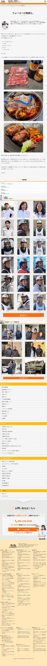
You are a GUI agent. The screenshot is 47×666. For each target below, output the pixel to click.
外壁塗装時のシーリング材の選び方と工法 (39, 579)
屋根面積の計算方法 (6, 556)
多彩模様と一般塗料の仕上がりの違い (24, 587)
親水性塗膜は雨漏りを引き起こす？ (39, 630)
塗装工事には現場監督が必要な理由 (24, 561)
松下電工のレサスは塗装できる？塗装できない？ (8, 622)
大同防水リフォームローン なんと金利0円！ (8, 655)
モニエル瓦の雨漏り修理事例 (7, 642)
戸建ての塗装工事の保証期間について (39, 561)
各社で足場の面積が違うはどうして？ (8, 558)
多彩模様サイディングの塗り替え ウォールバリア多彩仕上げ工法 (24, 599)
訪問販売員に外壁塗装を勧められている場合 (24, 555)
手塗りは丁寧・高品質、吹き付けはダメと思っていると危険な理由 (39, 564)
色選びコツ (19, 627)
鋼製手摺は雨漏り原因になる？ (8, 637)
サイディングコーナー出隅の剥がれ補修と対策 (39, 635)
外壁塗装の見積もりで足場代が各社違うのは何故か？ (8, 564)
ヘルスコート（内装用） (6, 599)
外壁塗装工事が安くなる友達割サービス (8, 647)
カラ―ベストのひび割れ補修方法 (8, 613)
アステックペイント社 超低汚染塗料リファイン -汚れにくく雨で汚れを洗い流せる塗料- (8, 584)
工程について (35, 574)
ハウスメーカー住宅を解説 (7, 627)
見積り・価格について (6, 550)
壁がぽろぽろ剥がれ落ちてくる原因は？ (39, 644)
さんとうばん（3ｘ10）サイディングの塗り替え (8, 610)
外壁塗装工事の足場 (37, 581)
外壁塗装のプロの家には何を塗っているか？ (24, 576)
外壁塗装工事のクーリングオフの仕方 (24, 564)
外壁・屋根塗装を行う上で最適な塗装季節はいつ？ (39, 552)
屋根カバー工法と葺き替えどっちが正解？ (8, 616)
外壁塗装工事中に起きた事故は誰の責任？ (24, 569)
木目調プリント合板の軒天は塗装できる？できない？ (8, 604)
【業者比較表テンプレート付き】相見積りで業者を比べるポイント (8, 552)
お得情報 (3, 644)
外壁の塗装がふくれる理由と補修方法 (39, 633)
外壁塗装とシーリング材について (39, 584)
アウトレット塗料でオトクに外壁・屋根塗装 (8, 650)
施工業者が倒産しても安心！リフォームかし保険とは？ (39, 566)
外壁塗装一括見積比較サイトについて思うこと (24, 566)
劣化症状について (36, 627)
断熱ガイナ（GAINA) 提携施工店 (8, 597)
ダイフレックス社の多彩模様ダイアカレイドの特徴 (8, 579)
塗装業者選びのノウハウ (22, 550)
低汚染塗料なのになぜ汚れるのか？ (23, 582)
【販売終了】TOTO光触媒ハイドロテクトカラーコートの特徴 (8, 576)
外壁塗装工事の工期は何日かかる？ (39, 587)
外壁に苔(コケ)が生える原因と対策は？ (39, 647)
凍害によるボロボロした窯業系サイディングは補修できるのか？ (39, 638)
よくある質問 (35, 568)
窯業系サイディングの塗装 (7, 612)
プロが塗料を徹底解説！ (6, 574)
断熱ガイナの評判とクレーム (7, 595)
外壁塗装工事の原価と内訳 (7, 554)
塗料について (20, 574)
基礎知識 (34, 550)
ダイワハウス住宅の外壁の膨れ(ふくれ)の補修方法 (8, 630)
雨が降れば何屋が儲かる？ (7, 639)
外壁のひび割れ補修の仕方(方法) (39, 649)
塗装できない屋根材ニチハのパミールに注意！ (8, 619)
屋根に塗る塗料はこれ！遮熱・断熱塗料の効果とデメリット (24, 590)
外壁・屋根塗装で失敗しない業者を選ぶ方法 (24, 552)
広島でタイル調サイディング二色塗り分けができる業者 (8, 624)
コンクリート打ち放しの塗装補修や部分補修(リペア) (8, 607)
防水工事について (21, 644)
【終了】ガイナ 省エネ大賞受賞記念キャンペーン (8, 652)
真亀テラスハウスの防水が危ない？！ (23, 651)
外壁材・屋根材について (6, 602)
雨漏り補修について (5, 636)
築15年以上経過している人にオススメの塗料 (24, 602)
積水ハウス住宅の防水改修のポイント (24, 647)
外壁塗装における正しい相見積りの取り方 (8, 561)
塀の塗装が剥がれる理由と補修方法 (39, 651)
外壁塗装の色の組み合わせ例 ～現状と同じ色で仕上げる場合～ (24, 637)
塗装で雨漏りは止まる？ (6, 640)
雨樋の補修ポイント (37, 577)
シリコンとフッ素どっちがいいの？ (23, 593)
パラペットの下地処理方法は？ (39, 575)
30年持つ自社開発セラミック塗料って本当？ (24, 579)
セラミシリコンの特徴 (6, 581)
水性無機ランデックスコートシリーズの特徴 (8, 592)
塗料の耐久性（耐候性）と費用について (24, 596)
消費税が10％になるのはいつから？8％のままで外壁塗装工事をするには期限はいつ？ (8, 567)
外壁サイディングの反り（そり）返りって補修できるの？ (39, 641)
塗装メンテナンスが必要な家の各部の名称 (39, 558)
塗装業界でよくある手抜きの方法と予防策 (24, 558)
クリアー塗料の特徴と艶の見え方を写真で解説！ (24, 585)
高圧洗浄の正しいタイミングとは (39, 583)
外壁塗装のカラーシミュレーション (24, 630)
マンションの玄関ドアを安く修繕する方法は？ (8, 571)
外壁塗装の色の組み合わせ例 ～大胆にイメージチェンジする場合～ (24, 633)
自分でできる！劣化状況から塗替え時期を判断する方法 (39, 555)
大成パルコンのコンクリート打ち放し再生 (8, 633)
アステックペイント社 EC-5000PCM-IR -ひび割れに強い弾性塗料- (8, 588)
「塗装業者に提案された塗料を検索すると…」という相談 (24, 604)
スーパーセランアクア (6, 593)
